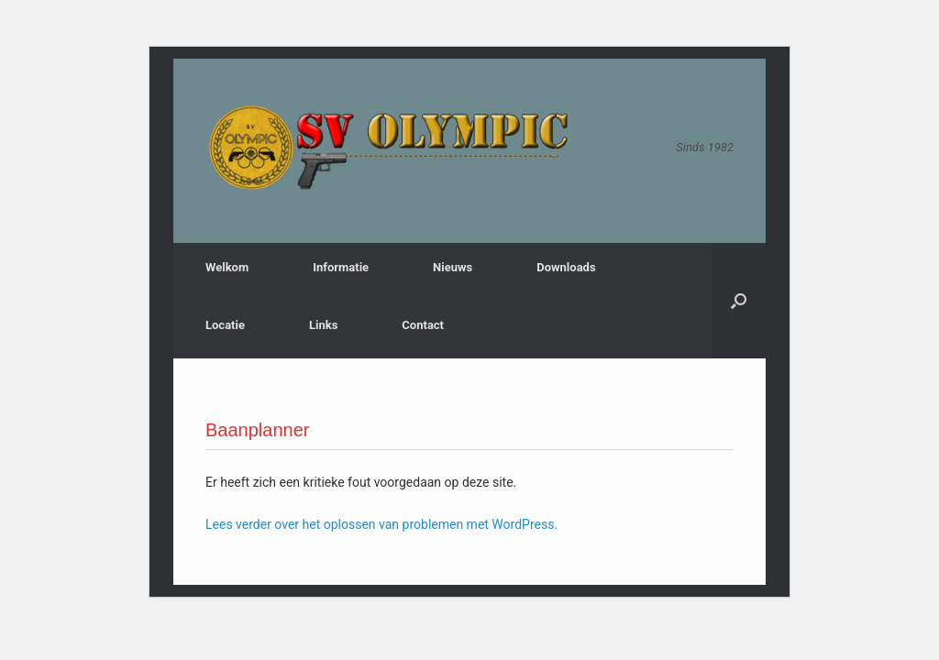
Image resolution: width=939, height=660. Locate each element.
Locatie (225, 325)
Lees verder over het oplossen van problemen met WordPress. (381, 524)
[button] (739, 300)
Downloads (565, 267)
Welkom (227, 267)
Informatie (341, 267)
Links (323, 325)
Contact (423, 325)
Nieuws (452, 267)
